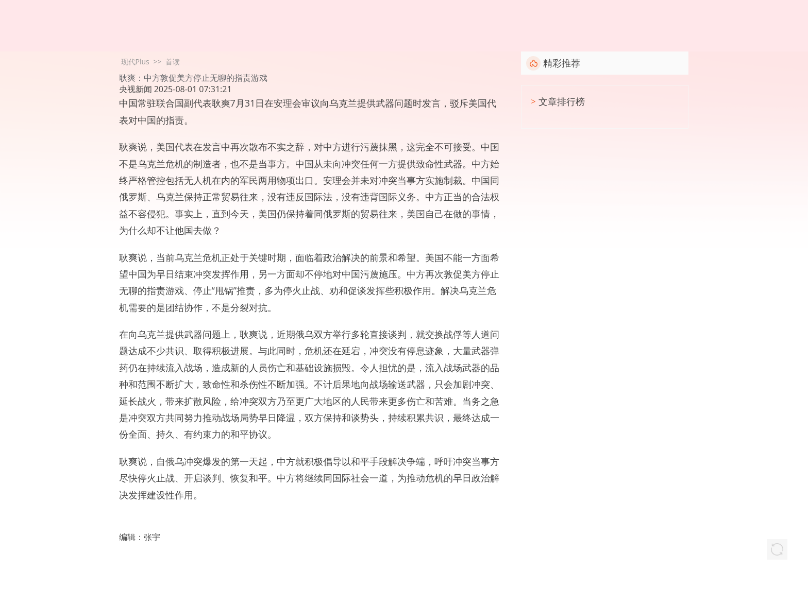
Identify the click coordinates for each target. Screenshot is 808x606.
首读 (172, 61)
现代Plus (135, 61)
